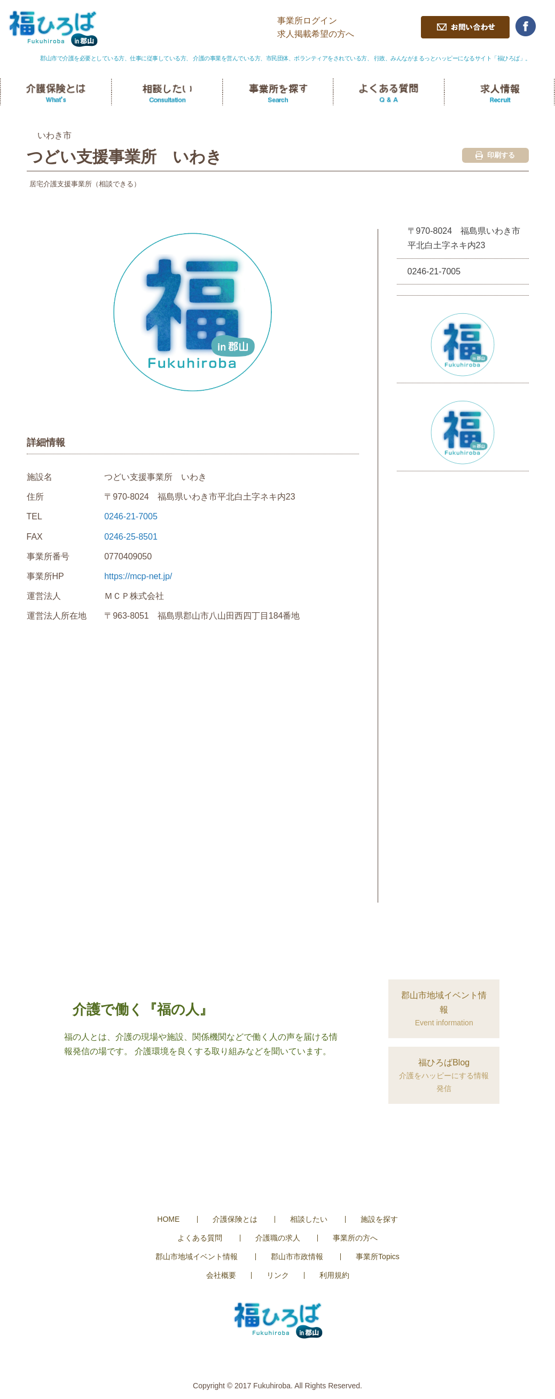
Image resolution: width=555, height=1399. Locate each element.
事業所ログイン (307, 20)
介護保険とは (235, 1219)
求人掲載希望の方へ (315, 33)
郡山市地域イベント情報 (196, 1256)
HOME (168, 1219)
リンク (278, 1275)
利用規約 (334, 1275)
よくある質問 (199, 1238)
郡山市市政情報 (297, 1256)
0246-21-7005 (131, 516)
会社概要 (221, 1275)
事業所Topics (378, 1256)
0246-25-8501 (131, 536)
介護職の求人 (277, 1238)
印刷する (495, 155)
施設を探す (379, 1219)
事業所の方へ (355, 1238)
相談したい (308, 1219)
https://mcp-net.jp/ (138, 576)
